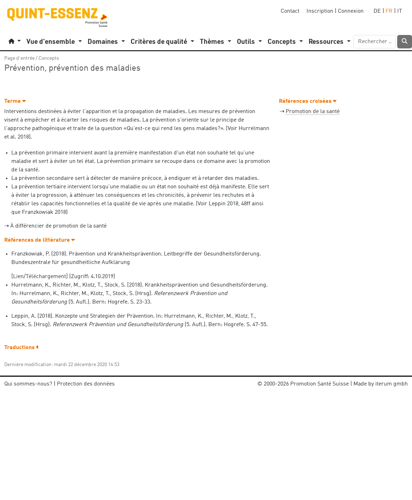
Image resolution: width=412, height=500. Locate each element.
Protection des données (86, 384)
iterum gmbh (391, 384)
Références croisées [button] (307, 101)
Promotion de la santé (313, 111)
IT (399, 11)
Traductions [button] (21, 348)
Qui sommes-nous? (28, 384)
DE (377, 11)
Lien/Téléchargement (39, 277)
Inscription (319, 11)
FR (389, 11)
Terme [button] (15, 101)
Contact (290, 11)
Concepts (48, 58)
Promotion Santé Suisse (319, 384)
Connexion (351, 11)
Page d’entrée (19, 58)
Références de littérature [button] (39, 240)
